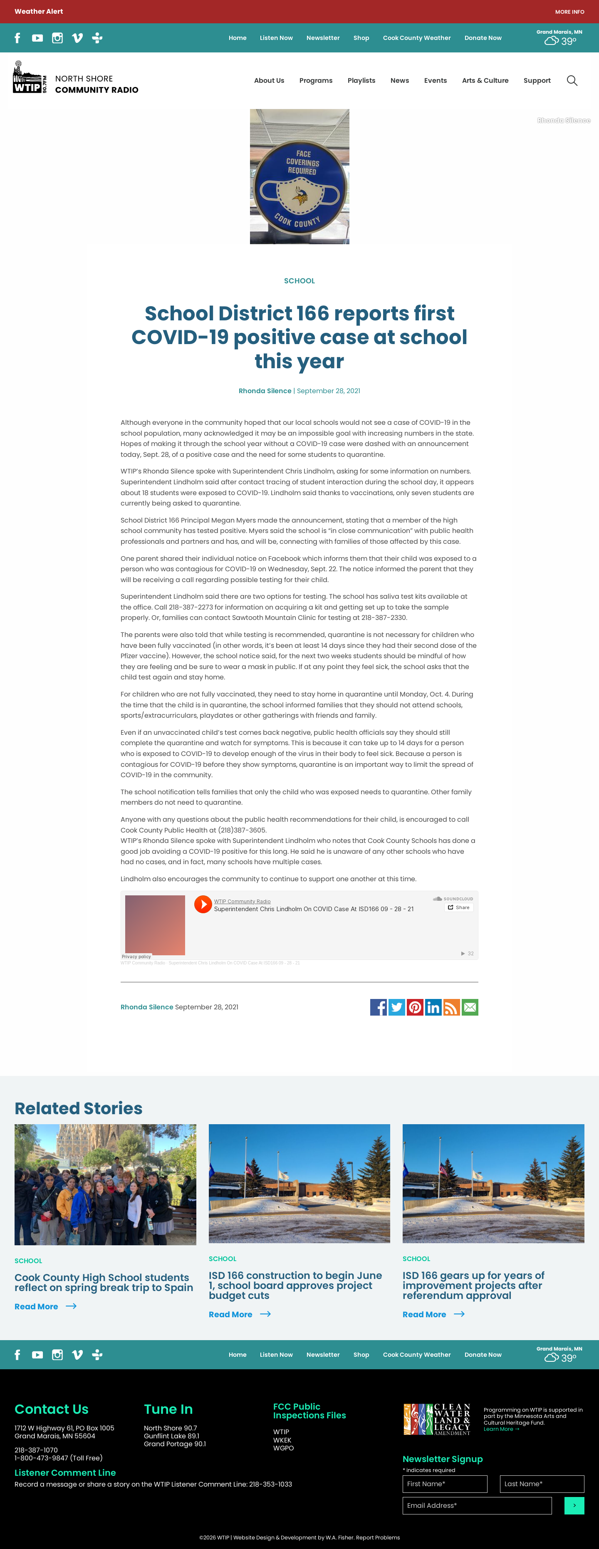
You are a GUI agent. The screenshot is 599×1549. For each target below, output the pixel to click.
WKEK (282, 1440)
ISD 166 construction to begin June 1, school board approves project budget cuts (295, 1286)
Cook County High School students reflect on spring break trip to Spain (104, 1283)
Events (435, 80)
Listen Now (276, 38)
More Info (569, 12)
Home (238, 38)
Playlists (362, 80)
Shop (361, 38)
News (400, 80)
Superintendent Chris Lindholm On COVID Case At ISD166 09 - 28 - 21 (234, 963)
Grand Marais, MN (559, 32)
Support (537, 80)
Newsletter (323, 38)
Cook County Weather (417, 38)
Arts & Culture (485, 80)
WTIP (281, 1432)
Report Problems (378, 1537)
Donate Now (483, 38)
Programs (316, 80)
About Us (269, 80)
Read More (47, 1306)
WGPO (283, 1448)
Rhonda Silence (265, 391)
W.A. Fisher (340, 1537)
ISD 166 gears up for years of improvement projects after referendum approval (474, 1286)
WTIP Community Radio (143, 963)
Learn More (502, 1429)
